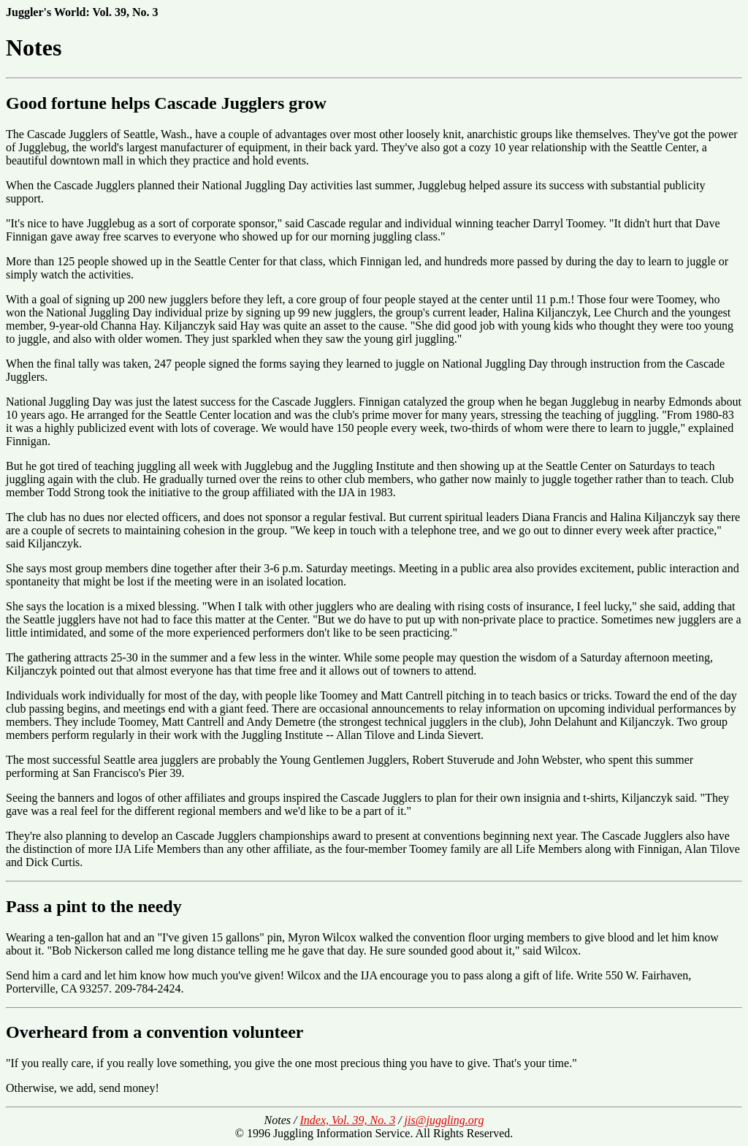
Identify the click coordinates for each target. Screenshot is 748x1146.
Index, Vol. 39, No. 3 (347, 1120)
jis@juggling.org (444, 1120)
